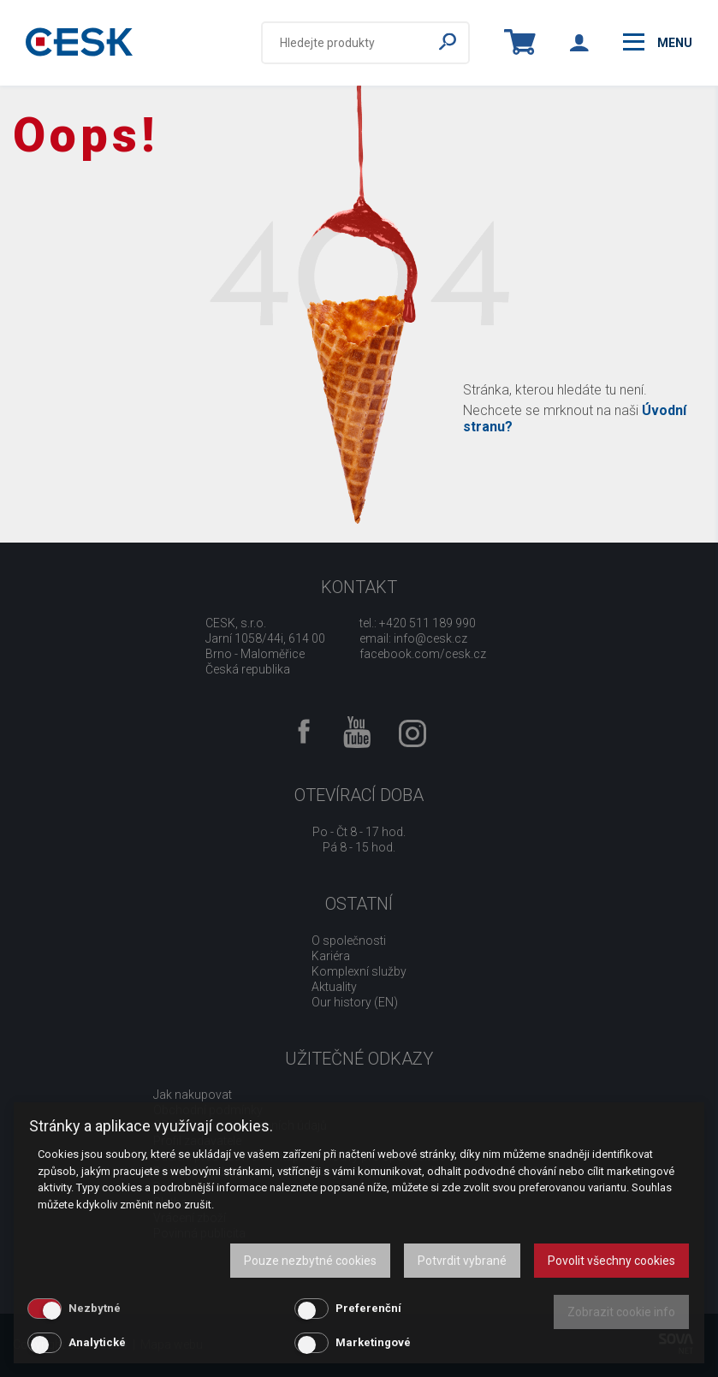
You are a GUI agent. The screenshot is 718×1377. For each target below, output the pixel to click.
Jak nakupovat (192, 1094)
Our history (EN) (355, 1002)
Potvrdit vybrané (462, 1260)
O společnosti (349, 940)
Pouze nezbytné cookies (310, 1260)
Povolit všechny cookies (611, 1260)
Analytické (97, 1342)
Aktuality (334, 987)
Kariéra (331, 956)
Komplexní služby (359, 971)
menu (657, 41)
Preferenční (368, 1308)
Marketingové (373, 1342)
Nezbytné (94, 1308)
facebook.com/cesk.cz (422, 654)
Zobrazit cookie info (621, 1312)
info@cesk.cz (430, 638)
